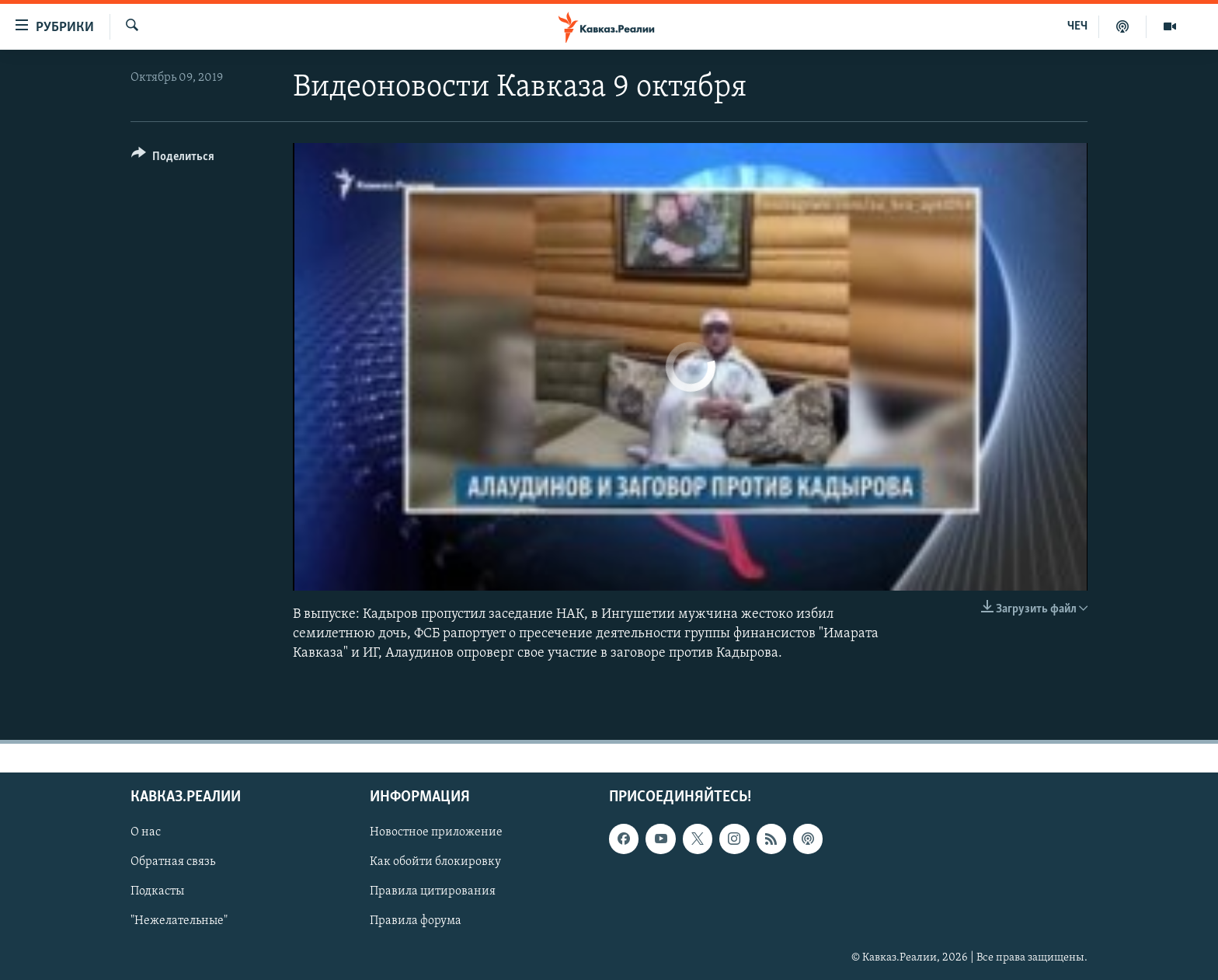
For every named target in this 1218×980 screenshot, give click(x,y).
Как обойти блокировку (435, 862)
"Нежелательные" (179, 921)
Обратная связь (172, 862)
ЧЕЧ (1077, 26)
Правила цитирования (433, 892)
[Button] (172, 159)
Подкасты (157, 892)
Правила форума (415, 921)
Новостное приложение (436, 832)
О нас (145, 832)
